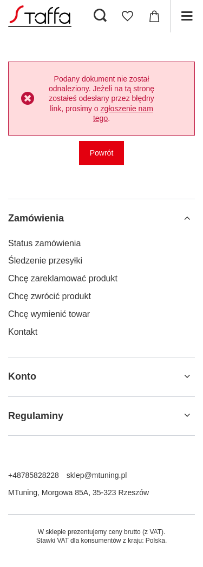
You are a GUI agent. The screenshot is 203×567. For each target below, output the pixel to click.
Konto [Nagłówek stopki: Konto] (22, 376)
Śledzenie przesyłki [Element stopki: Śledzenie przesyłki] (45, 260)
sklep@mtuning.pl (97, 475)
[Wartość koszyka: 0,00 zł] (154, 16)
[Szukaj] (100, 16)
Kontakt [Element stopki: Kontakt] (22, 331)
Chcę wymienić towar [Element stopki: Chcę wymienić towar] (49, 314)
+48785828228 (33, 475)
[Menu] (187, 16)
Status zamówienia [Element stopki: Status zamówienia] (44, 243)
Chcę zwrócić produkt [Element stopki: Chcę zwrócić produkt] (49, 296)
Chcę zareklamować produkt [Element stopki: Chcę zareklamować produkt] (62, 278)
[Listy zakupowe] (127, 16)
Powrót (102, 152)
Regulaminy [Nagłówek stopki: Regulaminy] (35, 415)
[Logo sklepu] (39, 16)
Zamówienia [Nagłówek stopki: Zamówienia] (36, 218)
